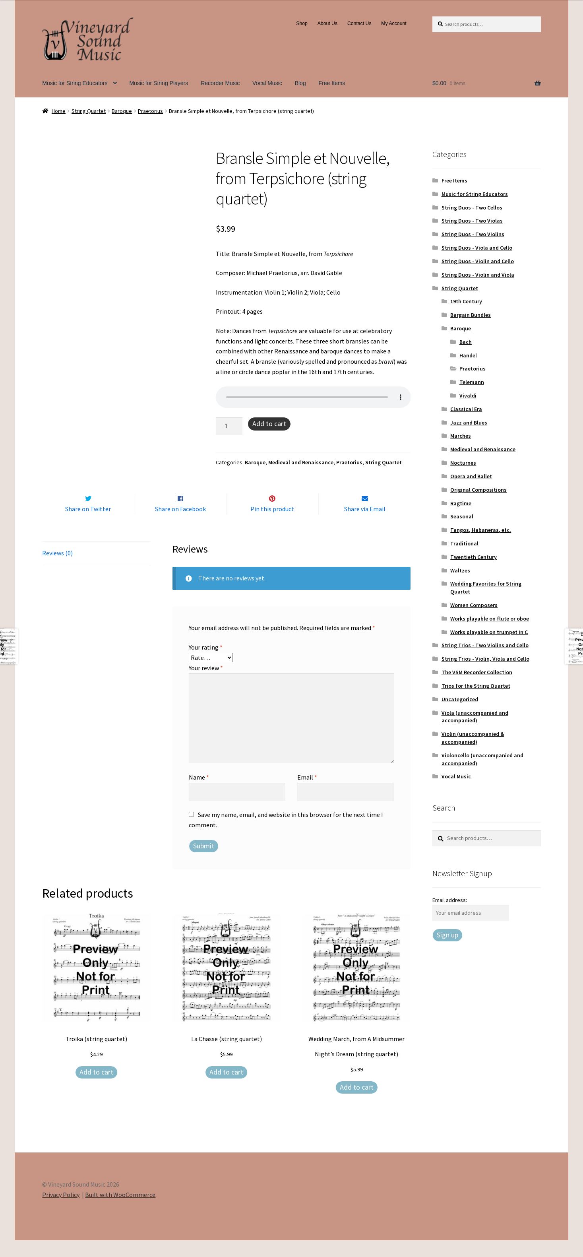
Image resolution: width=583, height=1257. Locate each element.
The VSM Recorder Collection (477, 672)
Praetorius (150, 110)
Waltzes (460, 570)
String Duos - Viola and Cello (477, 247)
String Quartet (89, 110)
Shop (302, 23)
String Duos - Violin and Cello (478, 261)
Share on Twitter (88, 526)
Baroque (122, 110)
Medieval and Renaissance (300, 462)
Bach (465, 341)
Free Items (332, 83)
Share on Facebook (180, 526)
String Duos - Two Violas (472, 220)
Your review (206, 685)
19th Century (466, 301)
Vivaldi (467, 395)
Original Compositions (478, 489)
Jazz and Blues (468, 422)
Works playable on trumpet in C (489, 632)
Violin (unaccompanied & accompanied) (473, 737)
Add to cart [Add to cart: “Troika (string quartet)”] (96, 1088)
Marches (460, 435)
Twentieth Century (473, 557)
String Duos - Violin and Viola (478, 274)
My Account (393, 23)
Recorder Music (220, 83)
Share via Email (364, 526)
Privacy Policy (60, 1211)
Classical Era (466, 409)
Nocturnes (463, 462)
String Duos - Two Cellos (472, 207)
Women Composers (474, 605)
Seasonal (461, 516)
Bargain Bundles (470, 314)
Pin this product (272, 526)
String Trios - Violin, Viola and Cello (485, 658)
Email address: (449, 900)
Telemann (471, 382)
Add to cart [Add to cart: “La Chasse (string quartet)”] (226, 1088)
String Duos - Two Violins (473, 234)
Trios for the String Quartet (476, 685)
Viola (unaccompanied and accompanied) (475, 716)
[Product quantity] (229, 426)
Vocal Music (267, 83)
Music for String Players (158, 83)
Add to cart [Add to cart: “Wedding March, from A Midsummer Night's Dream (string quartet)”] (357, 1103)
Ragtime (460, 503)
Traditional (464, 543)
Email (307, 794)
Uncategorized (460, 699)
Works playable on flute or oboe (489, 618)
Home (59, 110)
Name (199, 794)
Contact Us (359, 23)
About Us (327, 23)
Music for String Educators (74, 83)
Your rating (206, 664)
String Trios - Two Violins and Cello (485, 645)
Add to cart (269, 423)
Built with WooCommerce (120, 1211)
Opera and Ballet (471, 476)
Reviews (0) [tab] (57, 570)
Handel (468, 355)
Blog (300, 83)
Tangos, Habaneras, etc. (480, 529)
